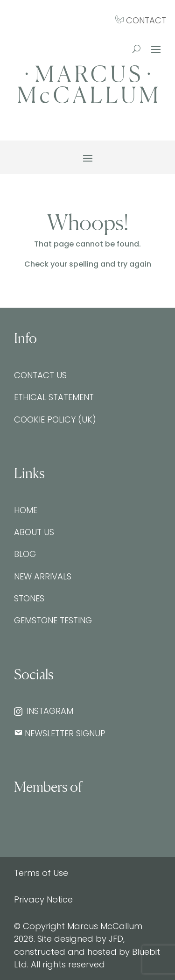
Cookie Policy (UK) (55, 419)
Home (25, 510)
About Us (34, 532)
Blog (25, 554)
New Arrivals (42, 576)
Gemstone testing (53, 620)
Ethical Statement (54, 397)
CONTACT (140, 20)
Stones (29, 598)
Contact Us (40, 375)
